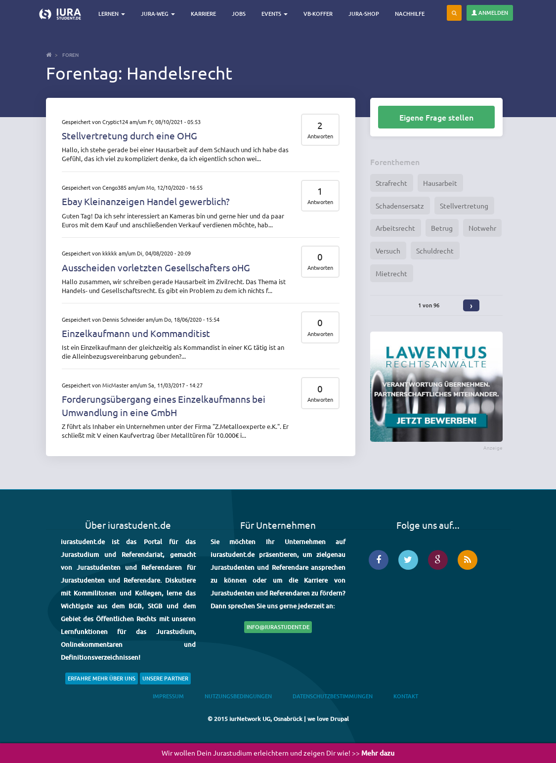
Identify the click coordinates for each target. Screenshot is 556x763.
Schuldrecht (435, 250)
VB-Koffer (318, 13)
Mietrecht (391, 273)
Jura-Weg (158, 13)
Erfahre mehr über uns (101, 678)
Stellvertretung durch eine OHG (129, 135)
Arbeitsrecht (395, 227)
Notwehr (482, 227)
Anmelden (489, 12)
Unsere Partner (165, 678)
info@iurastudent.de (278, 627)
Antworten (320, 136)
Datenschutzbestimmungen (333, 696)
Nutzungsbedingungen (238, 696)
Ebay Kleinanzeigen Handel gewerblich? (146, 201)
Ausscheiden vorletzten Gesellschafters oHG (156, 267)
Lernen (112, 13)
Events (275, 13)
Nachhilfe (410, 13)
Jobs (239, 13)
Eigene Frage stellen (436, 117)
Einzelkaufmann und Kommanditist (136, 333)
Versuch (388, 250)
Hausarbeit (440, 182)
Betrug (442, 227)
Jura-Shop (364, 13)
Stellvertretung (464, 205)
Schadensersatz (400, 205)
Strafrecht (391, 182)
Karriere (203, 13)
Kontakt (405, 696)
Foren (70, 54)
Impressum (168, 696)
